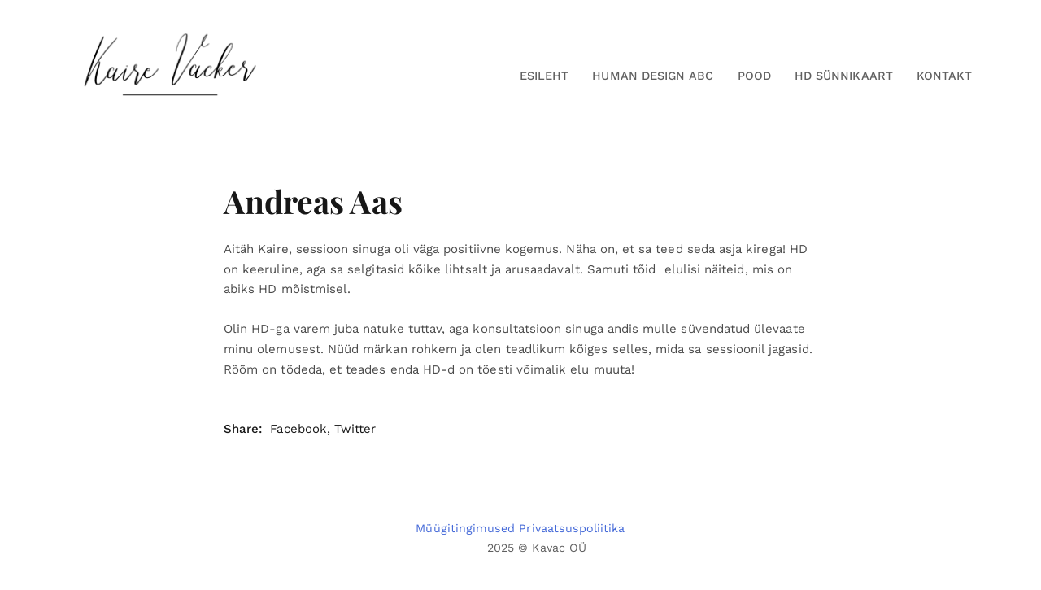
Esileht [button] (544, 75)
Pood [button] (754, 75)
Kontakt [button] (944, 75)
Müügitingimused (465, 528)
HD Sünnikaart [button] (844, 75)
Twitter (355, 429)
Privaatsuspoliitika (572, 528)
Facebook (298, 429)
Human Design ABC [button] (652, 75)
